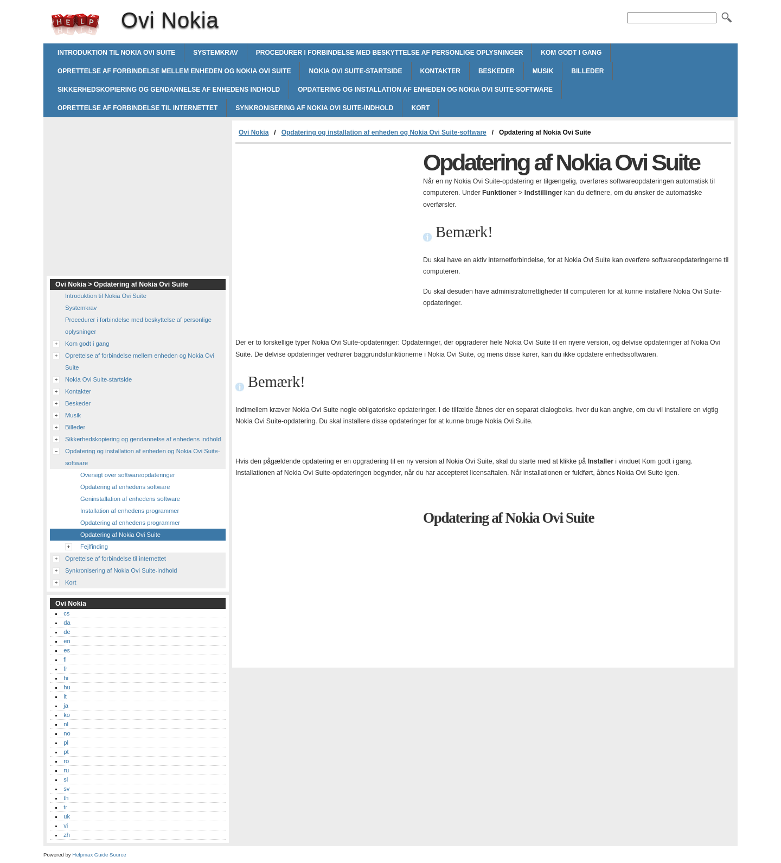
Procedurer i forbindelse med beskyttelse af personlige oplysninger (389, 52)
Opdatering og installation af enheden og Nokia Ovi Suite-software (425, 89)
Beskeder (496, 71)
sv (66, 788)
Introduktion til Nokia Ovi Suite (116, 52)
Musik (543, 71)
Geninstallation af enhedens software (130, 499)
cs (66, 613)
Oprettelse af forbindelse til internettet (137, 108)
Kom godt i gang (571, 52)
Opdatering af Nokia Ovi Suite (120, 534)
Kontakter (440, 71)
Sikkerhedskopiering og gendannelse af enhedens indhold (168, 89)
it (65, 696)
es (66, 650)
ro (66, 761)
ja (65, 705)
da (66, 622)
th (65, 798)
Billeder (587, 71)
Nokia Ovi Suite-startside (355, 71)
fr (65, 668)
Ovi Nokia (75, 24)
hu (66, 687)
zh (66, 835)
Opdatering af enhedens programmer (130, 522)
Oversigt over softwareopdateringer (127, 475)
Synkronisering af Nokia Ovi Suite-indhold (314, 108)
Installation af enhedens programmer (129, 510)
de (66, 632)
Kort (420, 108)
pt (65, 751)
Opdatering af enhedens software (125, 487)
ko (66, 715)
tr (65, 807)
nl (65, 724)
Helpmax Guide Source (99, 855)
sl (65, 779)
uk (66, 816)
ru (66, 770)
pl (65, 742)
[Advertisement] (326, 225)
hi (65, 678)
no (66, 733)
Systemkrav (215, 52)
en (66, 641)
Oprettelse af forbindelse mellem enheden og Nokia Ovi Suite (174, 71)
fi (65, 659)
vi (65, 825)
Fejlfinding (94, 546)
